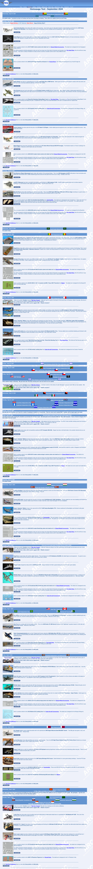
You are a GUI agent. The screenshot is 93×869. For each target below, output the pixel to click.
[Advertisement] (52, 3)
